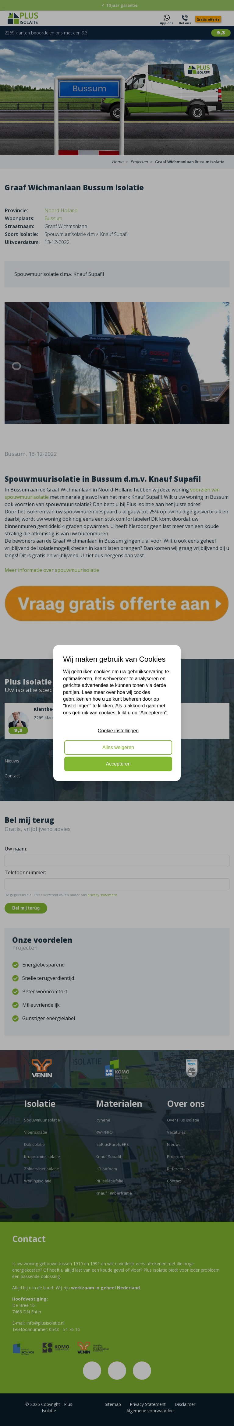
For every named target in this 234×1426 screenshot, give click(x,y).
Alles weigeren (118, 747)
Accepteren (118, 763)
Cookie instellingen (118, 730)
